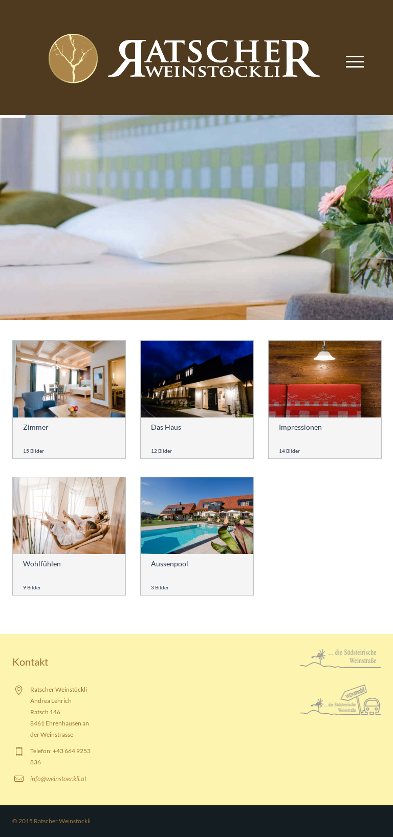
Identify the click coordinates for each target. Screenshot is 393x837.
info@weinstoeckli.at (58, 779)
